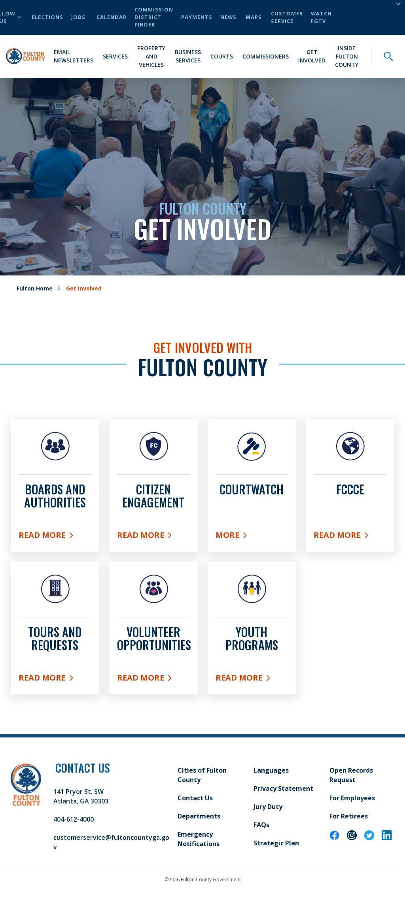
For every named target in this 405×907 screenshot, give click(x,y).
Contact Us (195, 798)
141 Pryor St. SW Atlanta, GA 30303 (80, 796)
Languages (271, 770)
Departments (199, 816)
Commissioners (265, 56)
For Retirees (348, 816)
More (252, 537)
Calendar (112, 17)
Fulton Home (35, 288)
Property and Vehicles (151, 56)
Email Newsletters (73, 56)
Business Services (188, 56)
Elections (47, 17)
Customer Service (287, 17)
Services (115, 56)
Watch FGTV (321, 17)
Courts (221, 56)
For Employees (352, 798)
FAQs (261, 824)
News (228, 17)
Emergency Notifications (199, 839)
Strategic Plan (276, 843)
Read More (55, 537)
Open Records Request (351, 775)
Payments (196, 17)
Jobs (78, 17)
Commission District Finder (153, 17)
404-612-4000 (73, 819)
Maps (254, 17)
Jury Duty (268, 806)
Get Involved (312, 56)
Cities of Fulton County (202, 775)
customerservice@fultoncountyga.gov (111, 842)
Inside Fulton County (346, 56)
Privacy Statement (283, 788)
